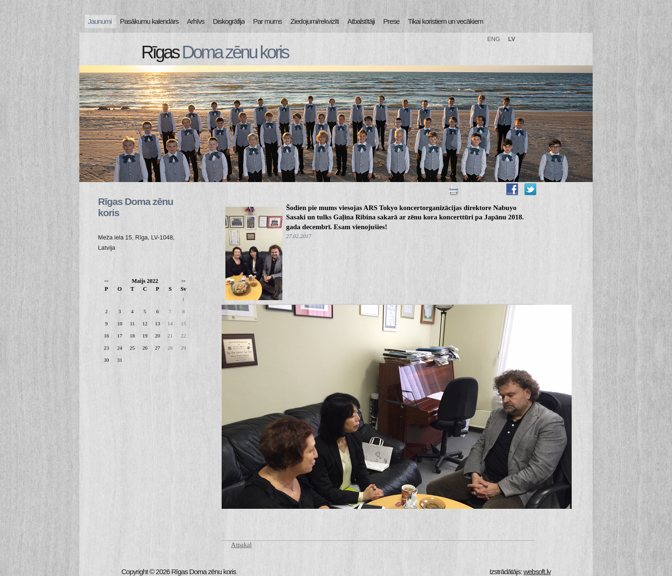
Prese (391, 21)
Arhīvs (196, 21)
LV (511, 38)
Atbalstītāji (361, 21)
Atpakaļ (241, 544)
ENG (493, 38)
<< (106, 281)
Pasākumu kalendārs (149, 21)
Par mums (267, 21)
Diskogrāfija (229, 21)
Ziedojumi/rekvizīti (314, 21)
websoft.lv (537, 572)
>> (183, 281)
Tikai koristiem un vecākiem (445, 21)
